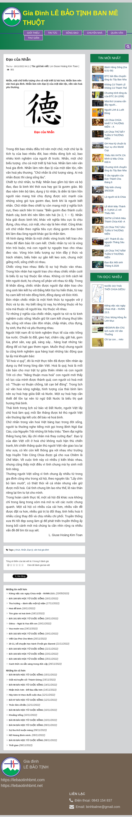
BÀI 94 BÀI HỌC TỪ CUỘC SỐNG (26, 725)
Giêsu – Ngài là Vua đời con (23, 623)
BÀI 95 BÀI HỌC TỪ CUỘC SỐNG (26, 720)
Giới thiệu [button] (33, 32)
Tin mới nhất (109, 58)
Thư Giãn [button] (33, 37)
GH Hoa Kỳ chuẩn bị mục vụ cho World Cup (115, 147)
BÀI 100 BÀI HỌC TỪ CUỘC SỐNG (26, 598)
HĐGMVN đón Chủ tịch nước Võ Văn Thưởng (115, 331)
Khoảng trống (16, 715)
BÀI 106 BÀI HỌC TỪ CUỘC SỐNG (26, 659)
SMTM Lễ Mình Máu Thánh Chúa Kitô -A (115, 220)
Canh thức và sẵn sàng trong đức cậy (28, 664)
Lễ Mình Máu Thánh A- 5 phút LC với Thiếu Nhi (115, 210)
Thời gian (14, 745)
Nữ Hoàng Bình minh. (20, 735)
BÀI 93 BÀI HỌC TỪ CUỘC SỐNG (26, 740)
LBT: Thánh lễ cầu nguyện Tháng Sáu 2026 (114, 242)
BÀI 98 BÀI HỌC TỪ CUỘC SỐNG (26, 685)
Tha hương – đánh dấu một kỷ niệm (27, 603)
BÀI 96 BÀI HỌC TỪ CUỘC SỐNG (26, 710)
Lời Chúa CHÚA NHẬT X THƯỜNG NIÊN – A (114, 123)
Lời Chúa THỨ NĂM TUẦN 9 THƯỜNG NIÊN (115, 254)
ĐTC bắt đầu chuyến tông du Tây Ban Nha (116, 78)
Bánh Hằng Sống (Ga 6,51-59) (116, 69)
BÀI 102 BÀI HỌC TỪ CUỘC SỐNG (26, 633)
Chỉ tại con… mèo (114, 339)
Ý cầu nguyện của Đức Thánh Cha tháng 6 (114, 179)
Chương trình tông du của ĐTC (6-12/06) (116, 95)
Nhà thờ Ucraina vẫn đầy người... (115, 103)
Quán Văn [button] (117, 32)
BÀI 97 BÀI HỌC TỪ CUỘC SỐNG (26, 700)
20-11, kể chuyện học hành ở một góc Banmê (32, 644)
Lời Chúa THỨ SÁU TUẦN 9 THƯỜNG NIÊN (115, 230)
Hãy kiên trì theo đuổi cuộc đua (25, 695)
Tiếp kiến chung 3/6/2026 (113, 189)
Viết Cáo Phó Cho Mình (21, 638)
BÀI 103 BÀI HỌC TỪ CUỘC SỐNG (26, 649)
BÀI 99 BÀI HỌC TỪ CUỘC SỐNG (26, 674)
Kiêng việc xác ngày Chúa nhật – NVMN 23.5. (32, 593)
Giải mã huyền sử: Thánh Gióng (25, 679)
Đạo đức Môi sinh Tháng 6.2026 (114, 264)
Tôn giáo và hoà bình (20, 613)
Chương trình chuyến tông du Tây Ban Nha (116, 169)
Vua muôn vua (16, 628)
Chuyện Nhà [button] (94, 32)
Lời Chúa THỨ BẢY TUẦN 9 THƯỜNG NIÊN (115, 135)
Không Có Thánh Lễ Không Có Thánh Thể (116, 86)
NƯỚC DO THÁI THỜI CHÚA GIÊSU (115, 288)
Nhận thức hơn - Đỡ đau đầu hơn (26, 690)
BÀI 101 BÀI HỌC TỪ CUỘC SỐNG (26, 618)
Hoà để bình (15, 608)
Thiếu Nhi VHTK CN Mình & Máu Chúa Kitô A (115, 158)
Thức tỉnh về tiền (17, 705)
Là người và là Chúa (115, 197)
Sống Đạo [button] (72, 32)
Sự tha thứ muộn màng (21, 730)
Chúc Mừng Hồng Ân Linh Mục (115, 319)
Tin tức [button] (52, 32)
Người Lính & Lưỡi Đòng (114, 111)
